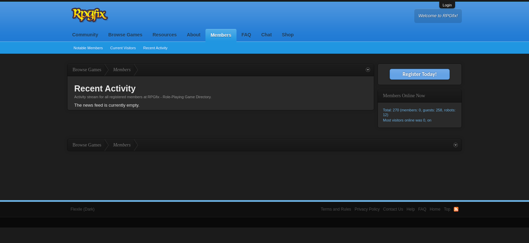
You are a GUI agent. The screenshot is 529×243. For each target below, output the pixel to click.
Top (447, 209)
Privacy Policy (367, 209)
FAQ (246, 34)
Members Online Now (404, 95)
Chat (266, 34)
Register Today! (419, 74)
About (193, 34)
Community (85, 34)
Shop (288, 34)
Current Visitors (123, 48)
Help (411, 209)
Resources (164, 34)
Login (447, 5)
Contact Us (393, 209)
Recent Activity (155, 48)
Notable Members (88, 48)
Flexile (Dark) (82, 209)
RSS (456, 209)
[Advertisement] (264, 170)
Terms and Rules (336, 209)
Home (435, 209)
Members (221, 35)
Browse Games (125, 34)
